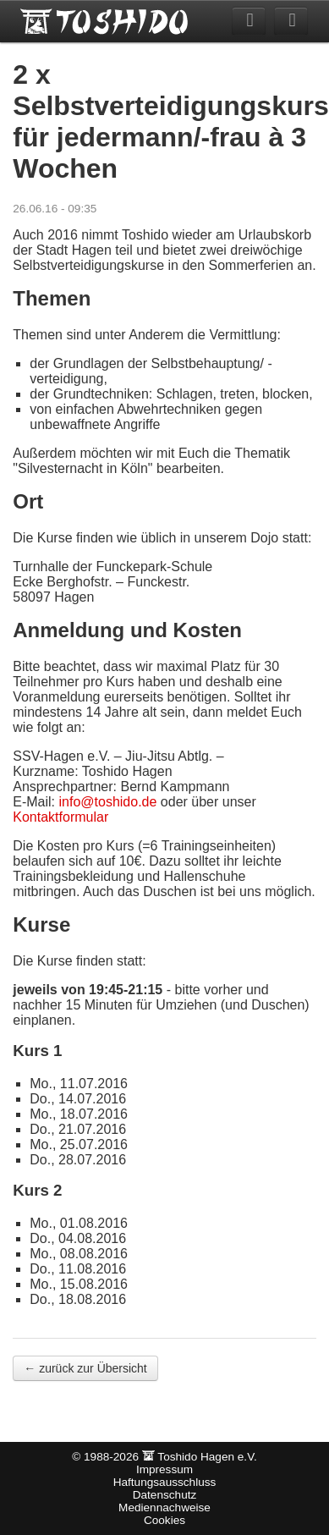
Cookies (164, 1520)
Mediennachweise (164, 1507)
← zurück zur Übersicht (85, 1368)
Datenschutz (165, 1494)
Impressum (164, 1469)
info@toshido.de (108, 802)
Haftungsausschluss (165, 1482)
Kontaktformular (60, 817)
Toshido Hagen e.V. (105, 21)
